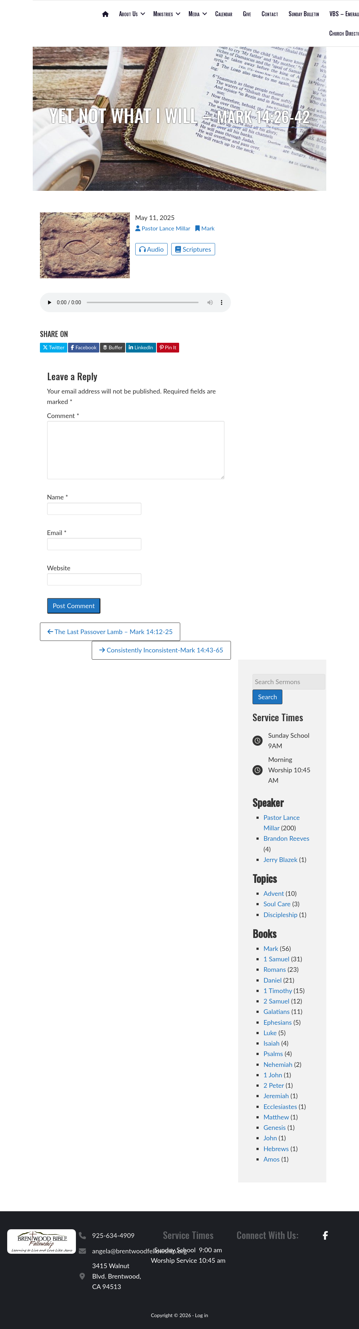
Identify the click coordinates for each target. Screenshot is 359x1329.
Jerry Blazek (280, 859)
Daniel (272, 980)
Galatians (276, 1011)
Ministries (163, 13)
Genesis (274, 1127)
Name (57, 497)
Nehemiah (277, 1064)
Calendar (223, 13)
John (270, 1138)
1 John (272, 1075)
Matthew (276, 1117)
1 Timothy (277, 990)
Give (247, 13)
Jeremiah (276, 1096)
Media (194, 13)
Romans (274, 969)
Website (59, 568)
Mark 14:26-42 (263, 115)
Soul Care (276, 904)
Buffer (112, 347)
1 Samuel (276, 959)
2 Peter (273, 1085)
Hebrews (276, 1149)
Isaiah (271, 1043)
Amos (271, 1159)
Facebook (83, 347)
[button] (143, 13)
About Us (128, 13)
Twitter (54, 347)
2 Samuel (276, 1001)
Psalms (273, 1054)
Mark (270, 948)
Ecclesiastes (280, 1106)
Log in (201, 1315)
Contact (270, 13)
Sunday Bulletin (303, 13)
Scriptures (193, 249)
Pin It (168, 347)
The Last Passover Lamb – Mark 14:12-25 (110, 632)
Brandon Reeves (286, 838)
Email (57, 532)
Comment (63, 415)
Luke (270, 1033)
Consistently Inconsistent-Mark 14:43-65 (161, 650)
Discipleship (280, 915)
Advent (273, 893)
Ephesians (277, 1022)
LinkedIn (141, 347)
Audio (151, 249)
